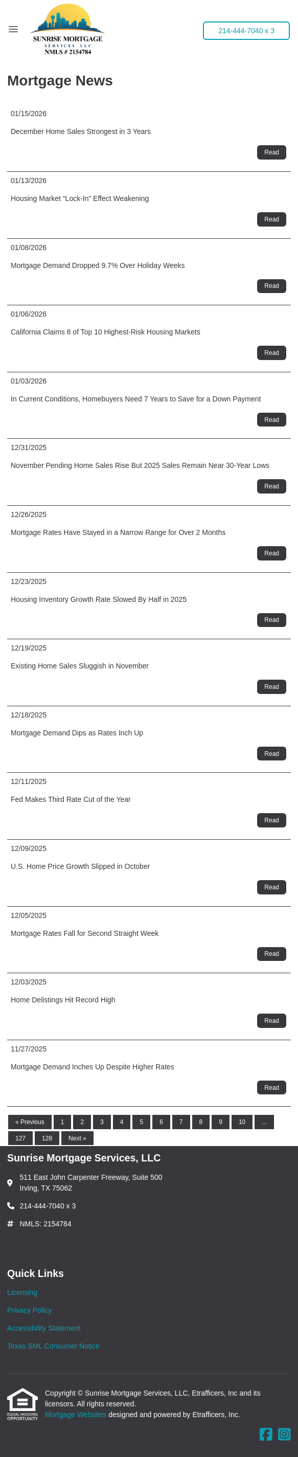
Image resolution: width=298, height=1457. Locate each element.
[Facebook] (266, 1435)
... (264, 1122)
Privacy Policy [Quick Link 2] (29, 1310)
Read (271, 152)
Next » (77, 1138)
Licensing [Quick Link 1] (22, 1292)
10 (242, 1122)
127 (20, 1138)
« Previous (29, 1122)
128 (47, 1138)
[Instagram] (284, 1435)
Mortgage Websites (76, 1414)
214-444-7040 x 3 (246, 31)
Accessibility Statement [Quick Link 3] (44, 1328)
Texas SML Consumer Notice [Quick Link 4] (53, 1346)
